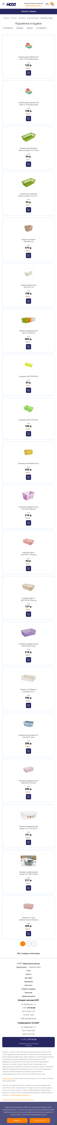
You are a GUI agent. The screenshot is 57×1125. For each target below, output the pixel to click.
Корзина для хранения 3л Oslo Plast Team (28, 736)
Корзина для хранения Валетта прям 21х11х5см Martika (28, 149)
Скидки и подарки (28, 989)
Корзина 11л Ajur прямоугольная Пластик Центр (28, 919)
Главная (6, 18)
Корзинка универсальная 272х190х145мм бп (28, 508)
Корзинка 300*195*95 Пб (28, 420)
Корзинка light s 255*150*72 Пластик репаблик (28, 554)
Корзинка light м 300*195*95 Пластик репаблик (28, 599)
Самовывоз (28, 982)
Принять (17, 1120)
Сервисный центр (28, 996)
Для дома (22, 18)
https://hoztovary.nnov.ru (33, 6)
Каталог (14, 18)
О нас (28, 971)
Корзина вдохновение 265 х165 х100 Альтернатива (28, 58)
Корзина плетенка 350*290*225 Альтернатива (28, 241)
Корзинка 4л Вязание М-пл (28, 463)
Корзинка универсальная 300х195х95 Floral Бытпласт (28, 645)
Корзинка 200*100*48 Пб (28, 376)
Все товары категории (28, 953)
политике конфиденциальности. (19, 1095)
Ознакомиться (39, 1120)
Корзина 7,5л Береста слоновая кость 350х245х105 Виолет (28, 691)
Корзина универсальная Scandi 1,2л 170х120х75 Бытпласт (28, 827)
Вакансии (28, 993)
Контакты (28, 985)
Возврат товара (7, 1078)
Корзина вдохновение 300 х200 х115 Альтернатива (28, 104)
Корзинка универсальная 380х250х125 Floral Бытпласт (28, 782)
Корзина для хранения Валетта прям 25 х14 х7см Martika (28, 195)
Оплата (28, 974)
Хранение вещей (32, 18)
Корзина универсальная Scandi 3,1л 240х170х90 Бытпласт (28, 873)
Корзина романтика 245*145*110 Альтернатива (28, 286)
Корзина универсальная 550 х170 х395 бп (28, 332)
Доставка (28, 978)
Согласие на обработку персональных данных (17, 1099)
